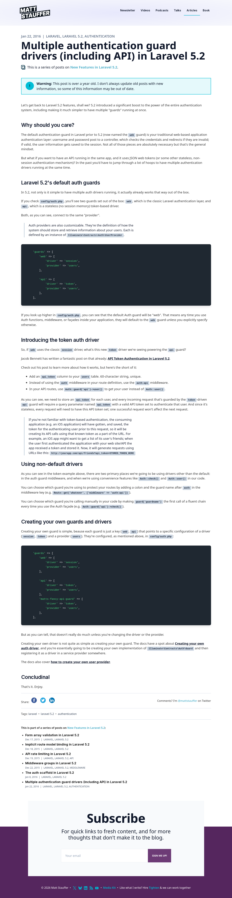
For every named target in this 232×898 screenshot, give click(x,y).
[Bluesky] (80, 888)
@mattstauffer (187, 701)
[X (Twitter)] (74, 888)
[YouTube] (97, 888)
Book (206, 10)
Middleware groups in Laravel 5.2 (50, 763)
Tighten (154, 888)
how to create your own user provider (80, 662)
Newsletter (127, 10)
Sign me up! (159, 855)
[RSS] (91, 888)
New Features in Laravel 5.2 (93, 67)
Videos (145, 10)
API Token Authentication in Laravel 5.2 (139, 358)
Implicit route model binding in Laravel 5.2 (57, 744)
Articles (192, 10)
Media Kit (109, 888)
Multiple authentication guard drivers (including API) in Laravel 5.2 (76, 782)
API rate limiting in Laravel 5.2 (48, 754)
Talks (177, 10)
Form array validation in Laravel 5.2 (52, 735)
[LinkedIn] (85, 888)
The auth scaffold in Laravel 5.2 (49, 772)
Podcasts (162, 10)
